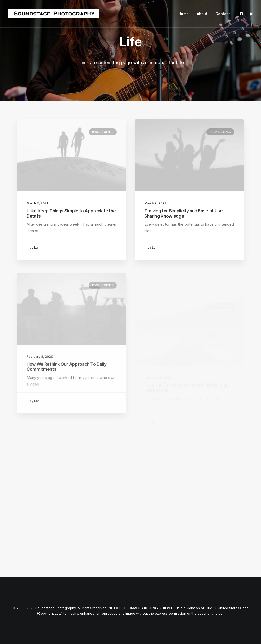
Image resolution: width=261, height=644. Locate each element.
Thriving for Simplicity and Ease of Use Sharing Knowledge (183, 213)
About (202, 13)
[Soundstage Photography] (53, 13)
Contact (222, 13)
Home (183, 13)
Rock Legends (102, 132)
